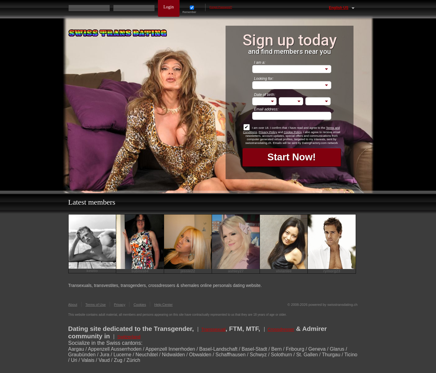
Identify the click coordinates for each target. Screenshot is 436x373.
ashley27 (236, 271)
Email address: (266, 109)
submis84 (139, 271)
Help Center (163, 304)
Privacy (119, 304)
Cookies (139, 304)
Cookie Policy (292, 132)
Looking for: (263, 78)
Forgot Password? (221, 7)
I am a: (259, 62)
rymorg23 (331, 271)
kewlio (92, 271)
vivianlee (284, 271)
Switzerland (128, 336)
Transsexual (213, 329)
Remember (192, 10)
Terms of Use (95, 304)
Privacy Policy (268, 132)
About (72, 304)
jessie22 (188, 271)
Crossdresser (281, 329)
